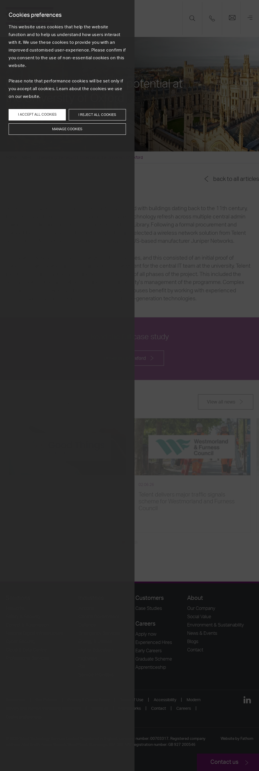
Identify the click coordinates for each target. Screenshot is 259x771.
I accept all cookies (37, 114)
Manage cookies (67, 129)
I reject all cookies (97, 114)
